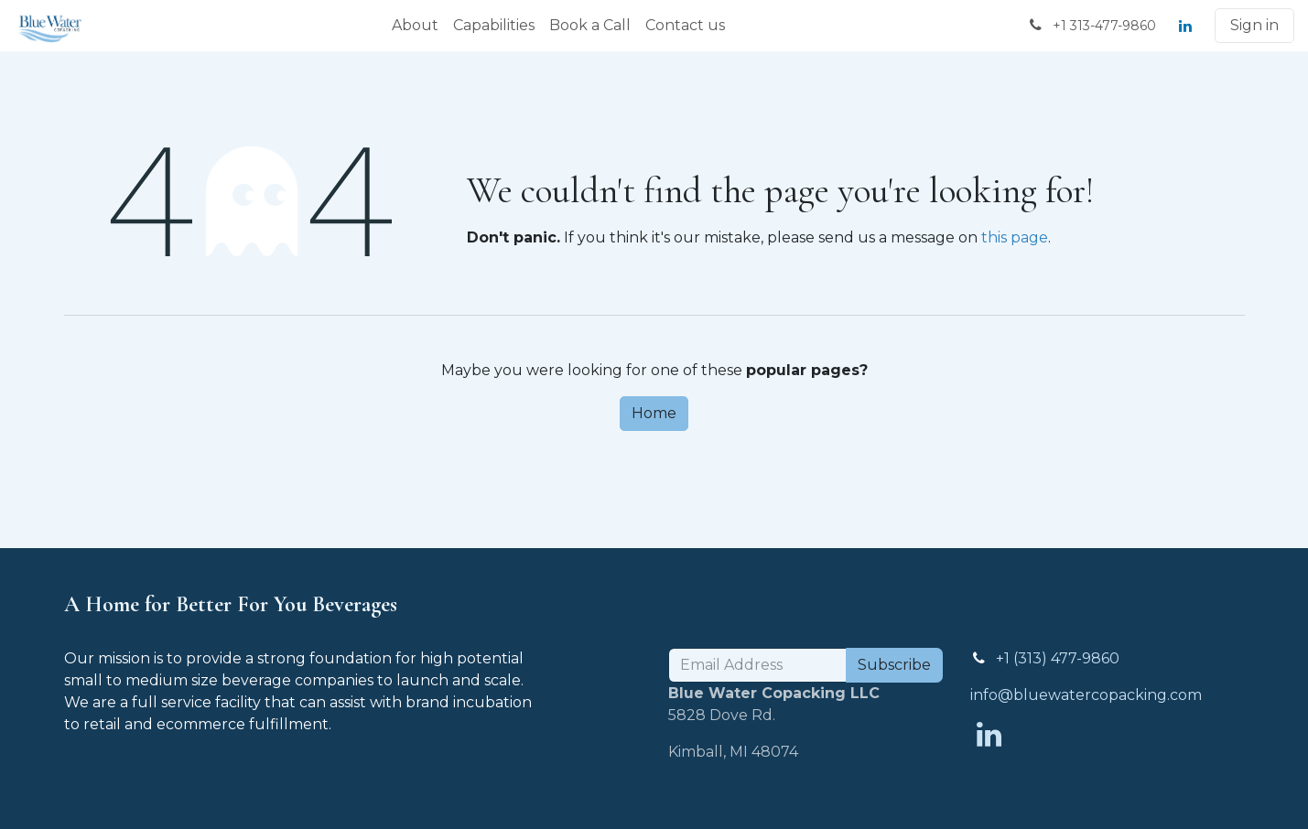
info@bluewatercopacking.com (1086, 695)
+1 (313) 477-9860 (1057, 658)
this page (1014, 237)
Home (654, 413)
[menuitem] (415, 25)
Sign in (1254, 25)
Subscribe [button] (894, 664)
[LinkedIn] (1185, 25)
